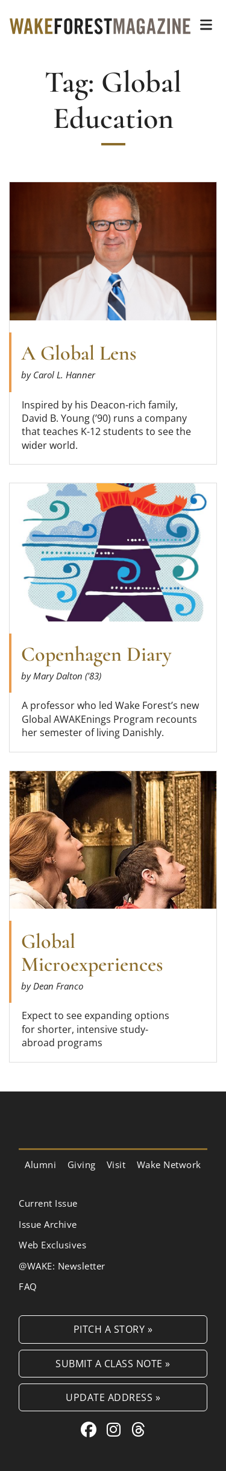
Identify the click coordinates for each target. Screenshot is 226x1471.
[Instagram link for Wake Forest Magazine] (116, 1429)
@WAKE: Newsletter (62, 1266)
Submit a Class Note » (113, 1363)
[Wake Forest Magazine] (100, 25)
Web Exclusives (52, 1245)
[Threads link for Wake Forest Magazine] (138, 1429)
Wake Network (169, 1164)
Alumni (40, 1164)
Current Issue (48, 1203)
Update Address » (113, 1397)
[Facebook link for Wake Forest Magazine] (91, 1429)
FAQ (28, 1286)
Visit (116, 1164)
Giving (81, 1164)
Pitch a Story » (113, 1329)
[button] (206, 25)
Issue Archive (48, 1224)
